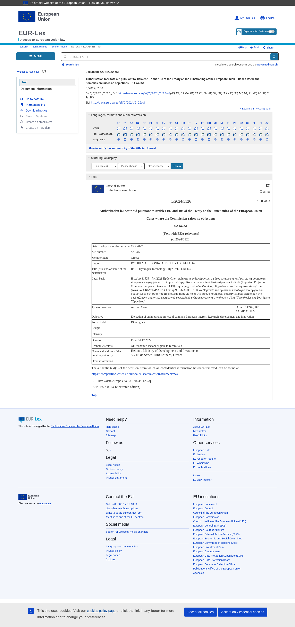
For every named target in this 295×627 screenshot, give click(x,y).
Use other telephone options (122, 508)
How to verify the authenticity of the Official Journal (122, 148)
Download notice (33, 110)
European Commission (206, 517)
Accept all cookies (200, 612)
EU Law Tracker (202, 479)
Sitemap (111, 435)
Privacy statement (116, 477)
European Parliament (205, 504)
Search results (59, 46)
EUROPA (23, 46)
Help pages (112, 426)
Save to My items (33, 116)
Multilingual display (101, 158)
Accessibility (113, 473)
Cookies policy (114, 469)
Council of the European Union (210, 512)
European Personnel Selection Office (214, 564)
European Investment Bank (208, 547)
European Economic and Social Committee (217, 538)
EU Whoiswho (201, 463)
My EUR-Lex (244, 18)
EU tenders (199, 454)
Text (24, 82)
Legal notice (113, 464)
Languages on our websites (122, 546)
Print (254, 47)
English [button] (267, 18)
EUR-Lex (32, 33)
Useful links (200, 435)
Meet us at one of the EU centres (125, 517)
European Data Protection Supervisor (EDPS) (219, 555)
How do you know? (104, 3)
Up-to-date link (32, 99)
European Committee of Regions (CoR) (215, 542)
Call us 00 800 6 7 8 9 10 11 (121, 504)
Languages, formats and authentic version (116, 115)
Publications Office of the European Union (75, 426)
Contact (110, 431)
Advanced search (267, 64)
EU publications (202, 467)
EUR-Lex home (40, 46)
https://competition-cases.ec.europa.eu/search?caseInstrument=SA (135, 374)
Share (268, 47)
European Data (201, 450)
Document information (36, 89)
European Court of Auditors (208, 529)
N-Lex (196, 475)
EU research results (204, 458)
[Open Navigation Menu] (35, 56)
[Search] (274, 56)
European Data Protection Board (211, 560)
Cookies (110, 559)
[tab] (179, 115)
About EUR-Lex (201, 426)
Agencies (198, 572)
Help (242, 47)
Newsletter (199, 431)
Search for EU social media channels (127, 531)
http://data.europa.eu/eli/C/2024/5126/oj (144, 93)
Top (94, 395)
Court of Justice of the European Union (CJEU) (219, 521)
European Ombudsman (206, 551)
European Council (203, 508)
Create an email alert (36, 122)
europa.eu (45, 503)
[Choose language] (104, 166)
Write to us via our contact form (124, 512)
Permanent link (32, 105)
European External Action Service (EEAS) (216, 534)
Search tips (70, 64)
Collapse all (263, 108)
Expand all (247, 108)
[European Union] (28, 497)
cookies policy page (101, 610)
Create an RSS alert (35, 127)
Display (177, 166)
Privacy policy (114, 550)
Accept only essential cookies (242, 612)
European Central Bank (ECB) (210, 525)
